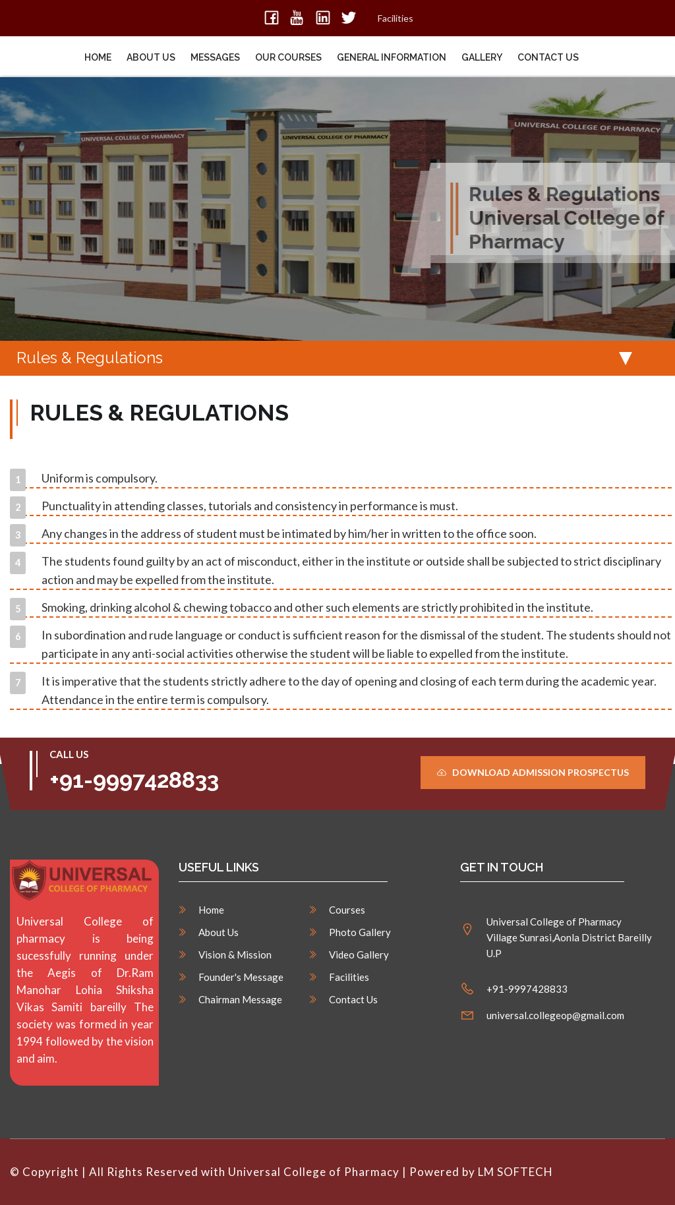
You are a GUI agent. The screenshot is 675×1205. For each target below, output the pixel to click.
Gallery (481, 57)
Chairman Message (240, 999)
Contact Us (548, 57)
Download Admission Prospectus (533, 772)
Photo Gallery (360, 932)
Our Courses (288, 57)
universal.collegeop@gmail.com (555, 1015)
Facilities (395, 18)
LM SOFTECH (516, 1172)
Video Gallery (359, 954)
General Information (391, 57)
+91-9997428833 (134, 780)
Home (97, 57)
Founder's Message (240, 977)
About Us (151, 57)
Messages (215, 57)
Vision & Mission (235, 954)
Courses (347, 910)
